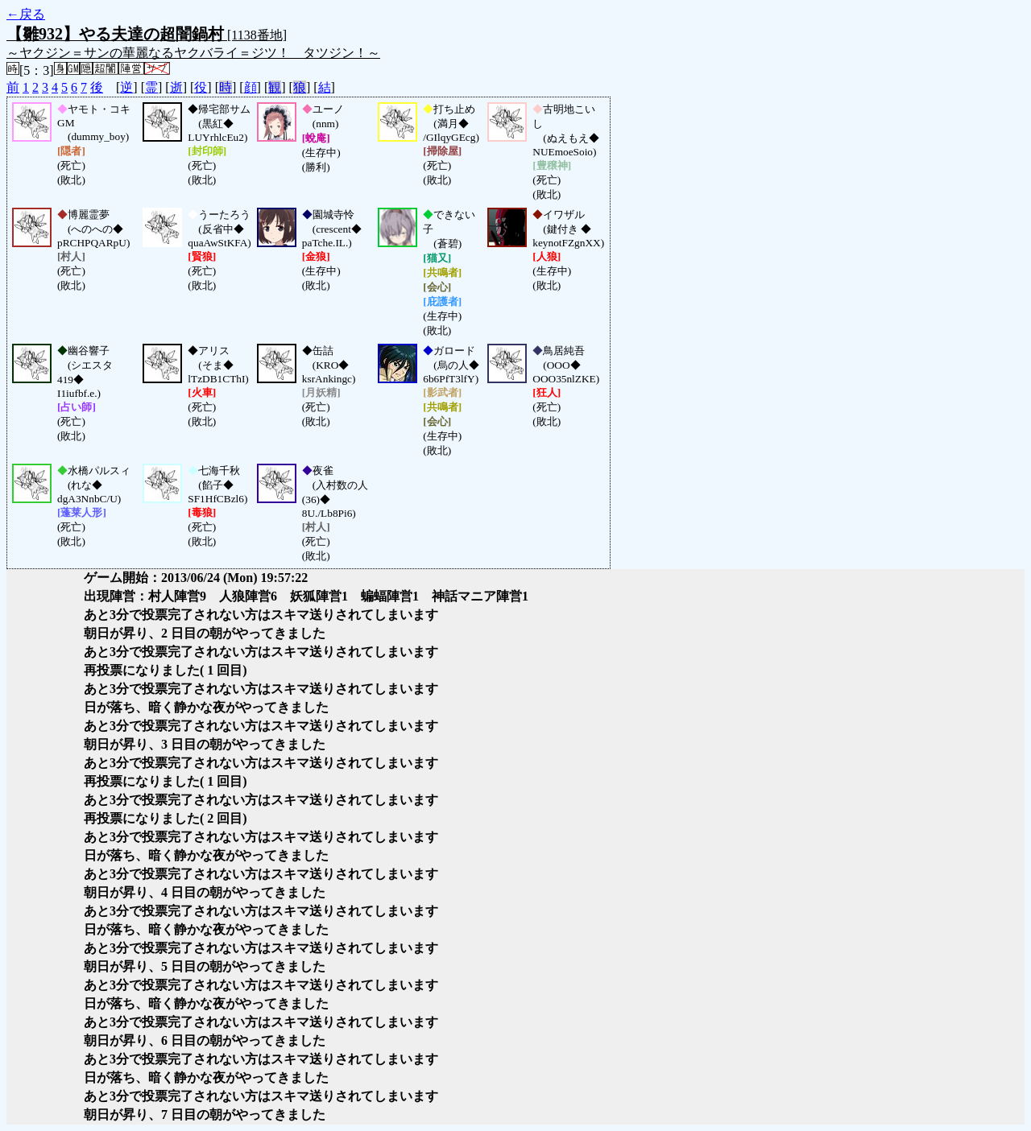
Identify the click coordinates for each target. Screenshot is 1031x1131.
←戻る (25, 14)
